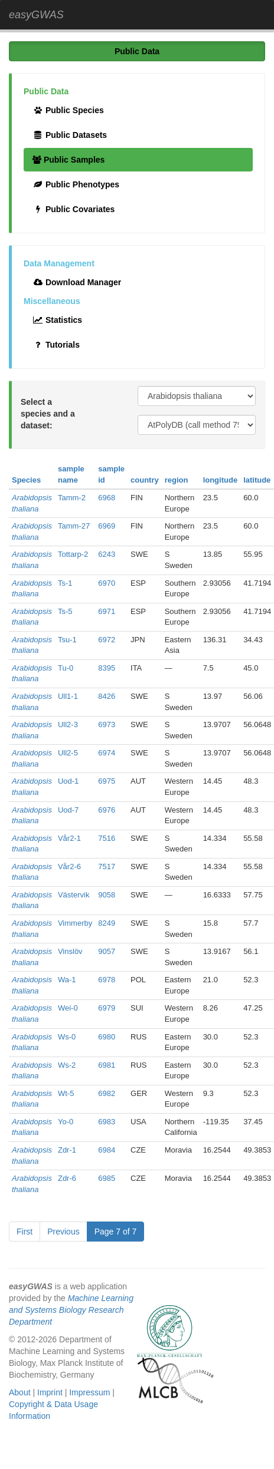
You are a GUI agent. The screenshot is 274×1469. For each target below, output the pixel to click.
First (24, 1231)
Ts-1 (65, 583)
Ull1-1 (68, 696)
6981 (106, 1065)
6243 (106, 554)
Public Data (137, 51)
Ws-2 (67, 1065)
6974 (106, 752)
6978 (106, 979)
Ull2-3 (68, 724)
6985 (106, 1178)
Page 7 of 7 (115, 1231)
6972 (106, 639)
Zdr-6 (67, 1178)
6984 (106, 1150)
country (145, 480)
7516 (106, 838)
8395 (106, 667)
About (20, 1392)
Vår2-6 (69, 866)
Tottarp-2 (73, 554)
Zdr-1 (67, 1150)
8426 (106, 696)
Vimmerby (75, 923)
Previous (63, 1231)
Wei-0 (68, 1007)
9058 (106, 894)
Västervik (73, 894)
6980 (106, 1036)
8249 (106, 923)
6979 (106, 1007)
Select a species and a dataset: (48, 413)
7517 (106, 866)
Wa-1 (67, 979)
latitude (256, 480)
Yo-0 (65, 1121)
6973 (106, 724)
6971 (106, 611)
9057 (106, 951)
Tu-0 (65, 667)
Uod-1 (68, 781)
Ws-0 (67, 1036)
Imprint (50, 1392)
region (176, 480)
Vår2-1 (69, 838)
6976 (106, 810)
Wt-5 (66, 1093)
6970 (106, 583)
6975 (106, 781)
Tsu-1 (67, 639)
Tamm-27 (74, 525)
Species (26, 480)
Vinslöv (70, 951)
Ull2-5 (68, 752)
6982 (106, 1093)
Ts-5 (65, 611)
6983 (106, 1121)
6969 (106, 525)
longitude (220, 480)
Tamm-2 (72, 497)
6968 (106, 497)
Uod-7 (68, 810)
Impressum (89, 1392)
